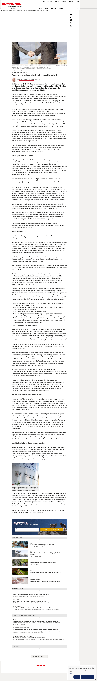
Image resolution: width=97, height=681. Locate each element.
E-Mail (17, 528)
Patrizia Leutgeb (37, 556)
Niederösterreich (17, 606)
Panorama (54, 8)
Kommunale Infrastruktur (19, 593)
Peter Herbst (36, 564)
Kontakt (77, 1)
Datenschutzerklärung (42, 670)
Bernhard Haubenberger (26, 79)
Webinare (56, 1)
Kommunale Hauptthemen (9, 10)
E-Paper (43, 1)
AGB (27, 670)
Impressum (32, 670)
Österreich (23, 651)
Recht (47, 8)
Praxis (61, 8)
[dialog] (82, 673)
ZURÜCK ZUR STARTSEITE (39, 656)
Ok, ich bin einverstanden (87, 677)
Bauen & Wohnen (17, 651)
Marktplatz (63, 1)
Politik (41, 8)
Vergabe (15, 619)
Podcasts (71, 1)
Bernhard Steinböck (38, 546)
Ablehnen (77, 677)
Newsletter (49, 1)
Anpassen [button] (71, 673)
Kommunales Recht (22, 10)
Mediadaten (52, 670)
